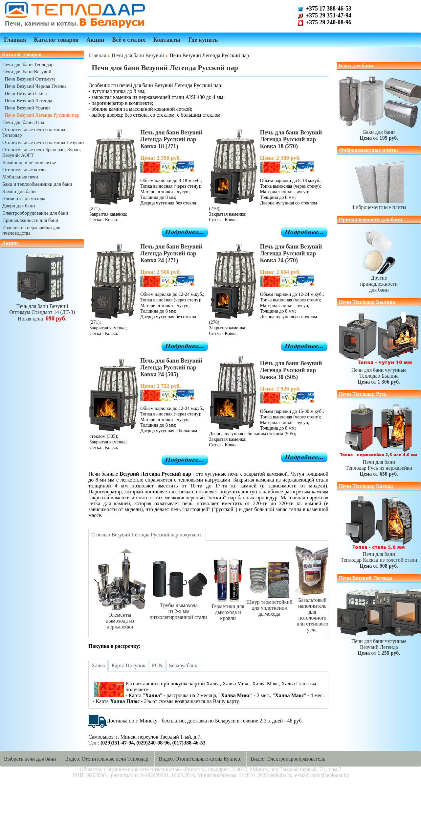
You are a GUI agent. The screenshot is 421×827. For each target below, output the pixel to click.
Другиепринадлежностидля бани (379, 281)
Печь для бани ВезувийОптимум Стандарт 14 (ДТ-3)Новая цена (42, 309)
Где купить (203, 39)
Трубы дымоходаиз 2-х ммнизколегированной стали (178, 608)
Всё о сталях (128, 39)
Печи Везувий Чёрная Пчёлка (36, 86)
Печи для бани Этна (23, 122)
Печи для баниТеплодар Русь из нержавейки (379, 465)
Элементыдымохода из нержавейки (120, 617)
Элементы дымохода (23, 198)
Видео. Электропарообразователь (288, 759)
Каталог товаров (56, 39)
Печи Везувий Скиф (26, 93)
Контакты (166, 39)
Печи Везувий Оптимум (30, 79)
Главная (15, 39)
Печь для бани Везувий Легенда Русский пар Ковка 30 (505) (291, 370)
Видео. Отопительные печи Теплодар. (107, 759)
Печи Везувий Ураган (27, 107)
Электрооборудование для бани (35, 213)
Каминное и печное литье (29, 162)
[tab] (147, 535)
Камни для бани (19, 191)
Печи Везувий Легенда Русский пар (42, 115)
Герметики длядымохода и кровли (227, 609)
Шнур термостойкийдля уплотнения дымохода (269, 605)
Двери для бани (18, 205)
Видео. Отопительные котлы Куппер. (200, 759)
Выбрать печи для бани (30, 759)
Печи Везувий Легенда (28, 100)
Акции (95, 39)
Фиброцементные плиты (378, 204)
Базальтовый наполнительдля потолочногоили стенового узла (312, 611)
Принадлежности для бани (30, 220)
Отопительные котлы (24, 169)
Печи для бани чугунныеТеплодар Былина (379, 373)
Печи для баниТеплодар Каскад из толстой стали (379, 557)
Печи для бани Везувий (26, 71)
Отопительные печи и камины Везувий (43, 142)
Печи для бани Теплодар (28, 64)
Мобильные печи (20, 176)
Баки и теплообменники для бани (37, 184)
